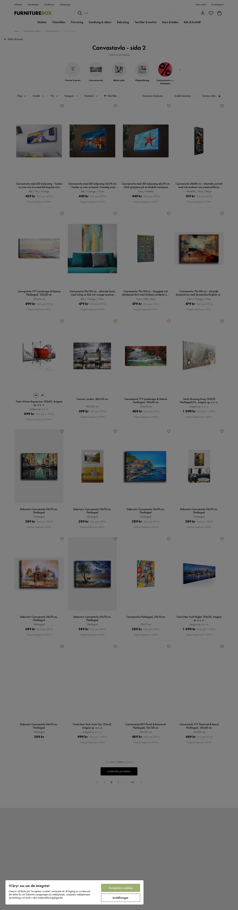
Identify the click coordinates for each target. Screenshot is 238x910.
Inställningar (120, 898)
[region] (74, 892)
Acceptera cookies (121, 888)
